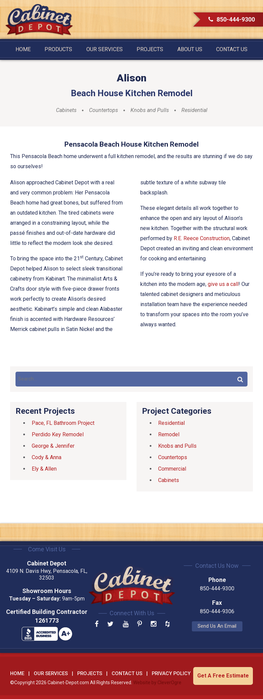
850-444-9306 (216, 611)
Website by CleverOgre (157, 682)
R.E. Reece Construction (202, 238)
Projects (150, 49)
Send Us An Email (216, 626)
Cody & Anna (46, 457)
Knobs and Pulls (149, 110)
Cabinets (66, 110)
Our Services (104, 49)
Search (240, 379)
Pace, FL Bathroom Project (63, 423)
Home (23, 49)
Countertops (103, 110)
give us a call (223, 284)
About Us (189, 49)
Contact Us (231, 49)
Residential (194, 110)
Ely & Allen (44, 469)
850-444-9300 (231, 19)
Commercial (172, 469)
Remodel (168, 434)
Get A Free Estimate (223, 675)
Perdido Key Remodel (58, 434)
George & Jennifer (53, 446)
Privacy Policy (171, 673)
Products (58, 49)
